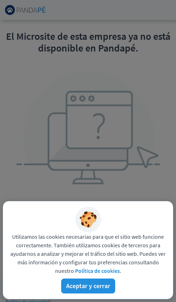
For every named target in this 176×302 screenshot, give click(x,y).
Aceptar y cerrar (88, 286)
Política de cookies (97, 270)
